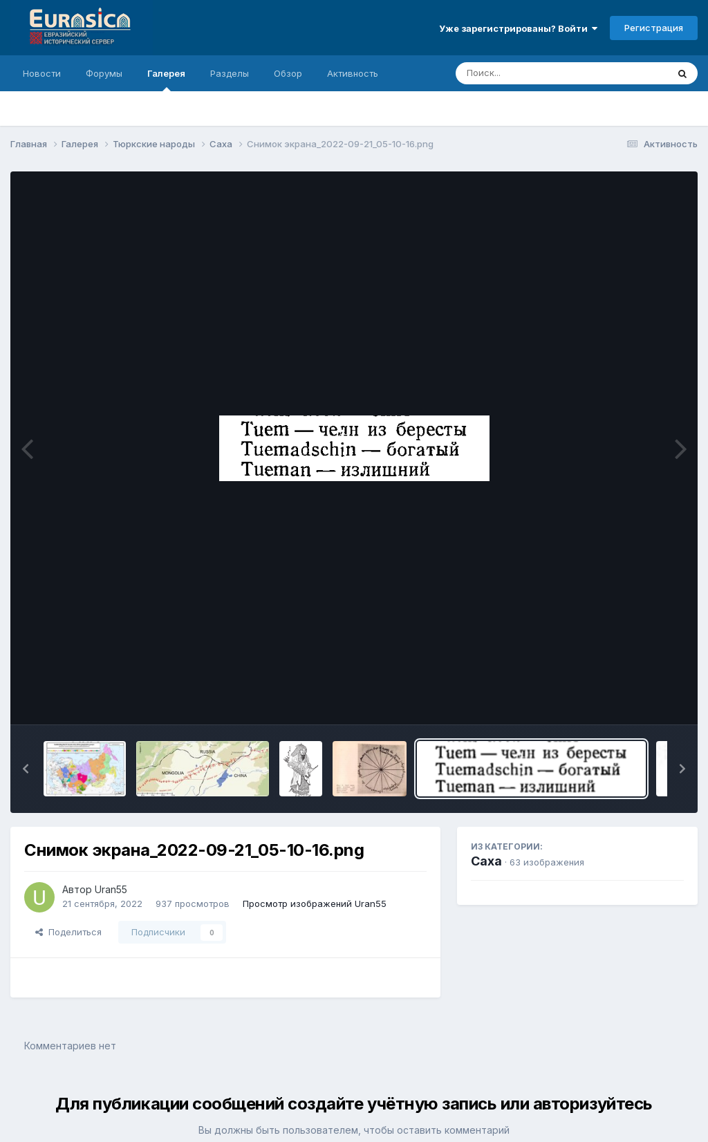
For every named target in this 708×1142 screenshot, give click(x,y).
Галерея (166, 79)
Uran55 (111, 889)
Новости (42, 73)
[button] (25, 768)
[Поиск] (535, 73)
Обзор (288, 73)
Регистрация (653, 27)
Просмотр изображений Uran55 (314, 903)
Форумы (104, 73)
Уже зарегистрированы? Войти (518, 28)
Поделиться (68, 931)
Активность (352, 73)
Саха (486, 861)
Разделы (229, 73)
